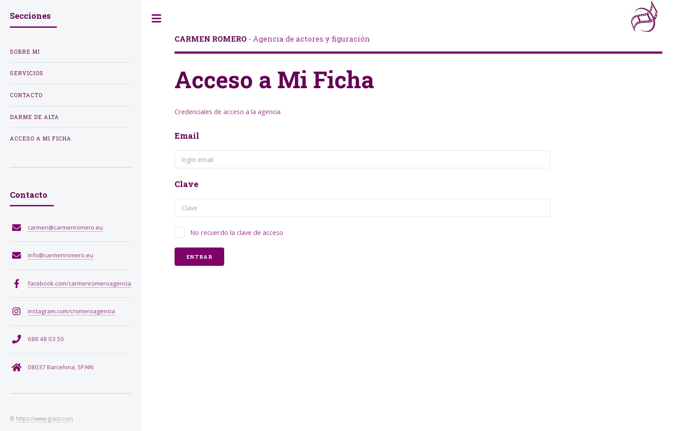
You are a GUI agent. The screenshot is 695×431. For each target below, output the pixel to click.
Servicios (26, 73)
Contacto (26, 95)
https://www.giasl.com (44, 418)
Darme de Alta (34, 117)
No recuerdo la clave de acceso (236, 232)
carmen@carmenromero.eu (65, 227)
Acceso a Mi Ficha (40, 138)
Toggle (156, 18)
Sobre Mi (25, 51)
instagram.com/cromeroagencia (71, 311)
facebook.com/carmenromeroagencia (79, 283)
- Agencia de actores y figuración (272, 38)
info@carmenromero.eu (60, 255)
